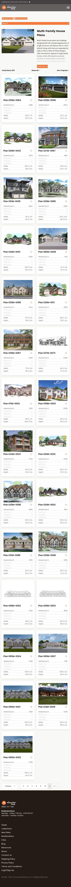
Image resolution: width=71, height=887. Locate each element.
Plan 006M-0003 (47, 605)
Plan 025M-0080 (47, 201)
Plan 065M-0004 (12, 656)
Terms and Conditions (11, 866)
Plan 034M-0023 (12, 454)
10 (45, 786)
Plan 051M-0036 (11, 201)
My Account (14, 2)
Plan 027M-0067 (46, 150)
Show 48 (36, 70)
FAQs (3, 840)
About (4, 851)
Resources (6, 847)
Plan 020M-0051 (11, 252)
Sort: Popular (63, 70)
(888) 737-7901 (7, 807)
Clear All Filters (21, 18)
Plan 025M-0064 (12, 100)
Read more (41, 66)
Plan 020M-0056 (47, 100)
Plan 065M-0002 (12, 757)
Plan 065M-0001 (11, 707)
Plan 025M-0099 (47, 555)
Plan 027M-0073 (46, 353)
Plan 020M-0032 (46, 454)
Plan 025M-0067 (12, 353)
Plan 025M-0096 (12, 504)
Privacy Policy (7, 862)
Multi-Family (7, 18)
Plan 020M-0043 (12, 150)
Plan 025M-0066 (12, 302)
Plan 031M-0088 (11, 555)
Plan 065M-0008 (47, 252)
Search (5, 23)
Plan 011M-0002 (11, 403)
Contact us (6, 855)
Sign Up (7, 2)
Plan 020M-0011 (46, 302)
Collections (6, 828)
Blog (3, 844)
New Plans (6, 832)
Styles (4, 825)
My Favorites (23, 2)
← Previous (7, 786)
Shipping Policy (8, 859)
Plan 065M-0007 (47, 656)
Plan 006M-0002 (12, 605)
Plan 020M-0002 (47, 504)
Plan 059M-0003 (47, 403)
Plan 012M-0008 (46, 707)
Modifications (7, 836)
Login (3, 2)
